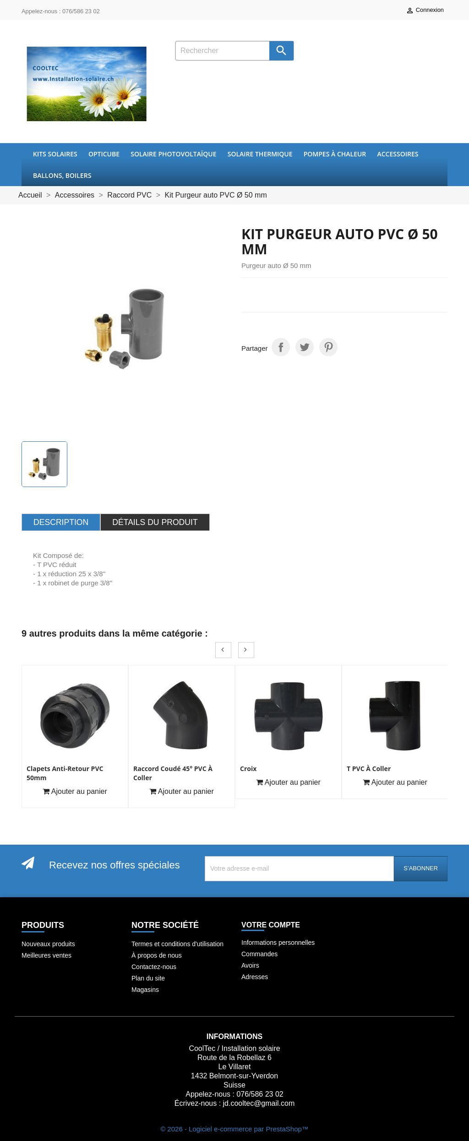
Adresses (254, 976)
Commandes (259, 954)
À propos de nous (156, 955)
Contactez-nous (153, 966)
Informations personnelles (278, 942)
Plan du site (148, 978)
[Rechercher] (234, 51)
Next (246, 650)
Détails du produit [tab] (154, 522)
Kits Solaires (55, 154)
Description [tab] (60, 522)
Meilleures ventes (46, 955)
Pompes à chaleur (335, 154)
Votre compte (270, 925)
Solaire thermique (260, 154)
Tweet (304, 347)
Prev (223, 650)
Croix (248, 768)
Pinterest (328, 347)
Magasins (145, 989)
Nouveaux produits (48, 944)
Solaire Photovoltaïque (173, 154)
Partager (281, 347)
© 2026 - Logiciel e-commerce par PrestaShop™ (234, 1129)
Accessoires (397, 154)
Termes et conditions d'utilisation (177, 944)
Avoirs (250, 965)
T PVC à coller (369, 768)
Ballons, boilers (62, 175)
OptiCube (104, 154)
